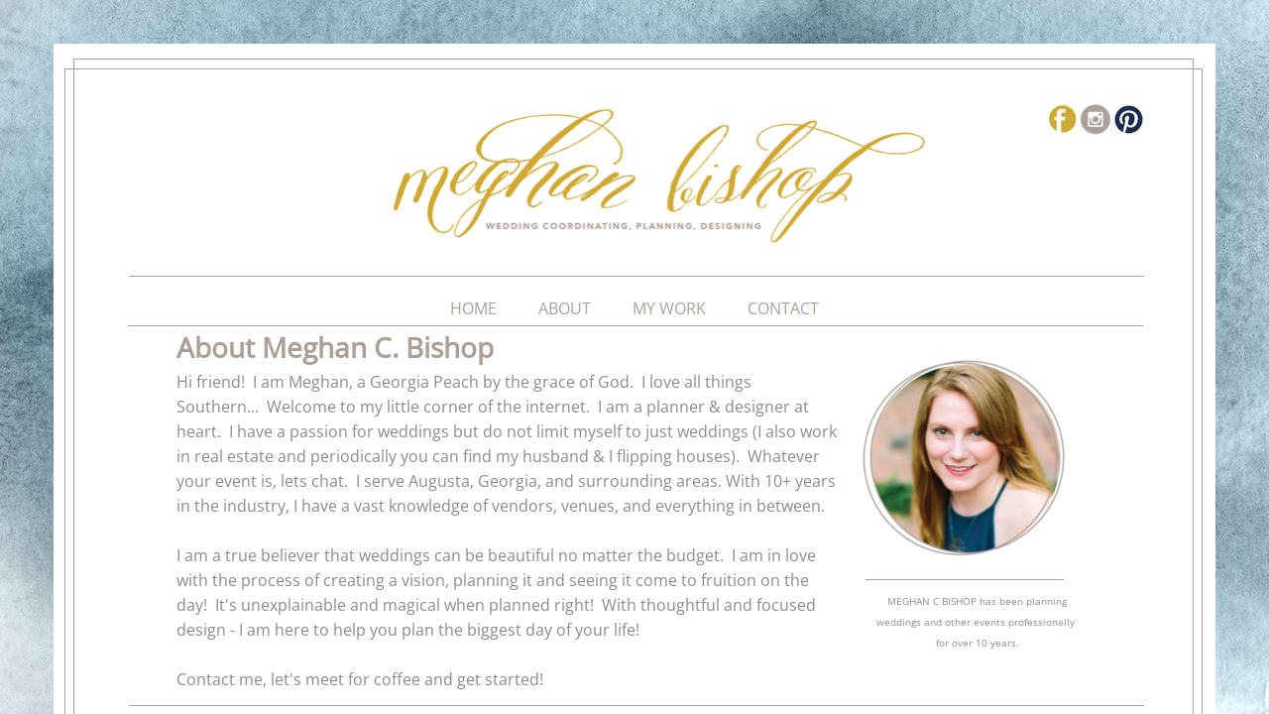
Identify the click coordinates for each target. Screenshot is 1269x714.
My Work (669, 308)
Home (473, 308)
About (564, 308)
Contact (783, 308)
